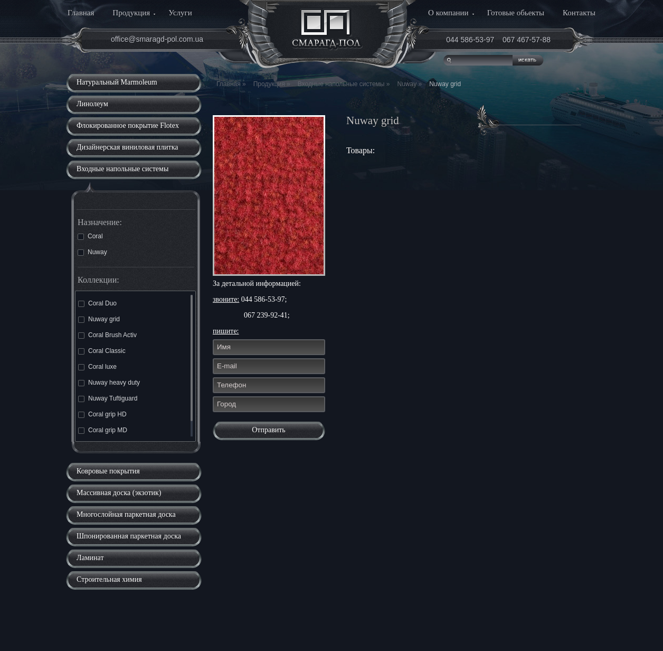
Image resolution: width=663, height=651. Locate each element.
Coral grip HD (102, 414)
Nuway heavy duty (109, 382)
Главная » (231, 84)
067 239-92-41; (267, 315)
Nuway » (409, 84)
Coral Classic (102, 351)
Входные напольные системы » (344, 84)
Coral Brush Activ (107, 335)
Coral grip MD (102, 430)
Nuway (92, 252)
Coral (90, 236)
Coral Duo (97, 303)
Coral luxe (97, 366)
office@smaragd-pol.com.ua (157, 39)
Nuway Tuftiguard (107, 398)
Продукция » (271, 84)
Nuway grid (99, 319)
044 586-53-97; (264, 299)
